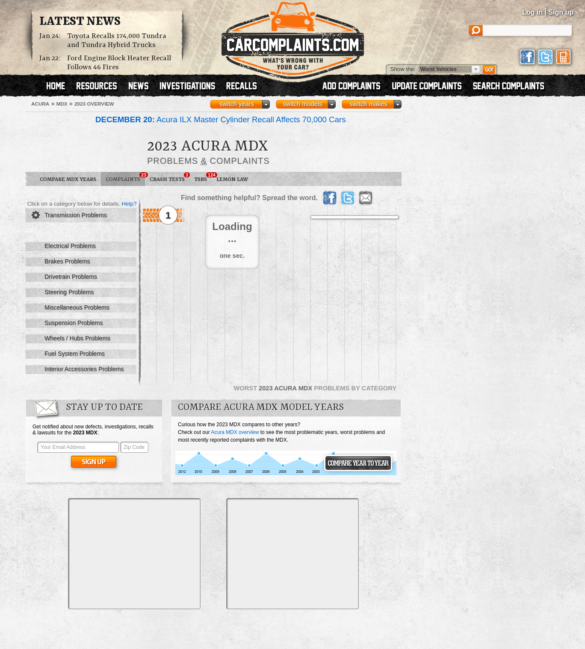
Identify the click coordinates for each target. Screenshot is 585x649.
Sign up (560, 12)
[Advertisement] (134, 553)
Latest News (80, 22)
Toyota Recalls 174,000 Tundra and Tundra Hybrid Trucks (116, 40)
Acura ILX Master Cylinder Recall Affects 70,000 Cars (220, 119)
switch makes (368, 103)
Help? (128, 204)
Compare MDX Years (68, 179)
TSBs (203, 177)
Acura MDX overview (235, 432)
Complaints (125, 177)
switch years (236, 103)
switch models (302, 103)
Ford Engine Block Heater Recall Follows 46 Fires (119, 62)
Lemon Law (232, 179)
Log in (532, 12)
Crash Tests (169, 177)
